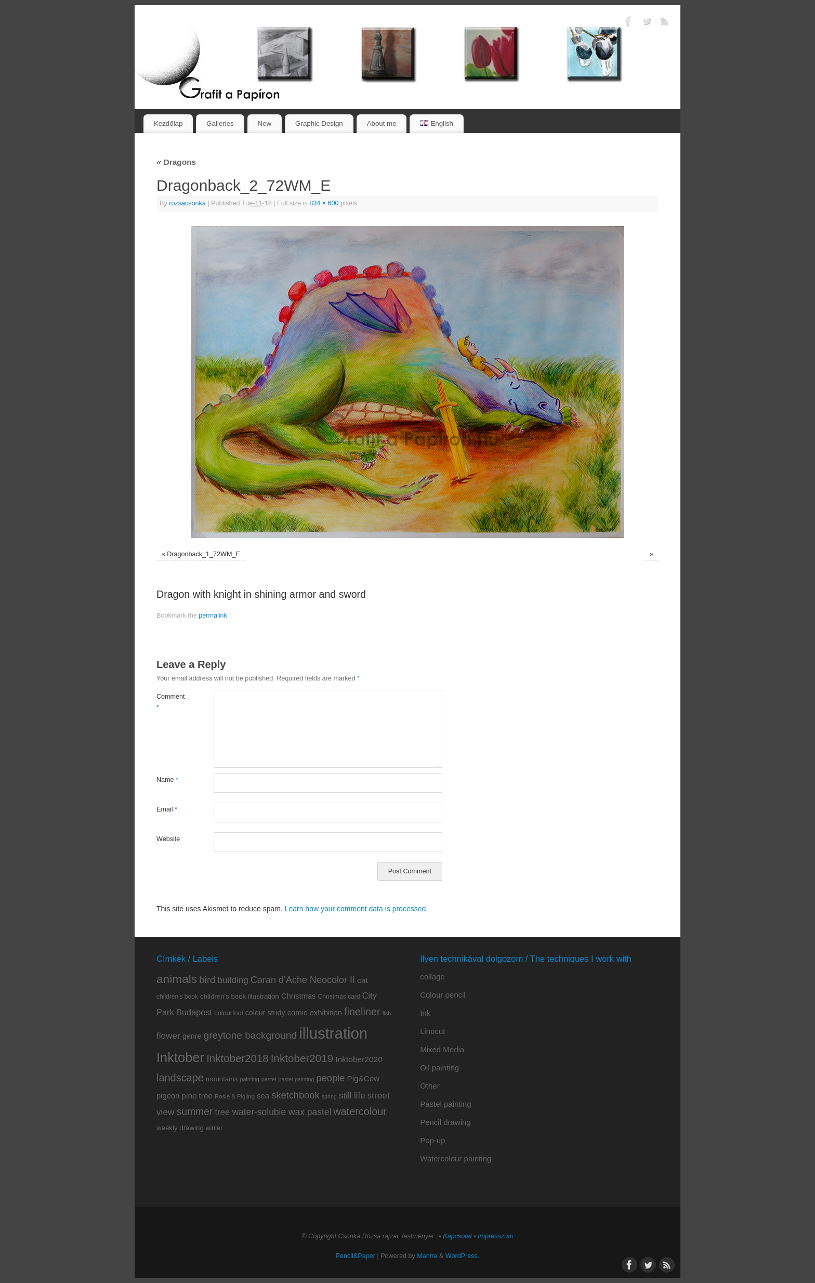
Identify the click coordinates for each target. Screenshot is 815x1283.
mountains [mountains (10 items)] (222, 1079)
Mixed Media (442, 1049)
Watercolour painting (455, 1158)
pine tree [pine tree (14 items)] (197, 1095)
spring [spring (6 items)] (329, 1096)
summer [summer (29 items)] (195, 1111)
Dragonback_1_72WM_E (203, 554)
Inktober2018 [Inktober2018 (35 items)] (237, 1058)
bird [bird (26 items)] (207, 979)
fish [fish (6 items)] (387, 1013)
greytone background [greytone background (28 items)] (250, 1035)
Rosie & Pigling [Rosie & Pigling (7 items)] (235, 1096)
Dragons (176, 162)
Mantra (427, 1256)
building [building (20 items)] (233, 980)
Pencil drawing (445, 1122)
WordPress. (462, 1256)
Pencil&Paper (355, 1256)
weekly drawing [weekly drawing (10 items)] (180, 1128)
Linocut (432, 1031)
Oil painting (439, 1067)
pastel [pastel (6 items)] (268, 1079)
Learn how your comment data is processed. (356, 909)
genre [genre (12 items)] (191, 1036)
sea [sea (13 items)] (263, 1096)
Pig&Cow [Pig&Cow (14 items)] (363, 1078)
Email (166, 809)
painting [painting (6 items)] (249, 1079)
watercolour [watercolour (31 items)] (360, 1111)
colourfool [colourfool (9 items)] (228, 1013)
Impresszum (496, 1236)
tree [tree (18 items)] (222, 1112)
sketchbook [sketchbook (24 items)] (295, 1095)
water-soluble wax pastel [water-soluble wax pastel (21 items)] (281, 1112)
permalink (213, 615)
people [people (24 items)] (330, 1077)
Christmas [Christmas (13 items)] (298, 996)
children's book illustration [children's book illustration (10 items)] (239, 996)
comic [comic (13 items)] (297, 1013)
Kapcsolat (457, 1236)
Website (168, 839)
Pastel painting (445, 1103)
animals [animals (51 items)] (176, 979)
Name (167, 779)
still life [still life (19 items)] (352, 1096)
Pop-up (432, 1140)
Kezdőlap (168, 123)
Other (430, 1085)
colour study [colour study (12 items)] (265, 1013)
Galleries (219, 123)
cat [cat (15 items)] (362, 980)
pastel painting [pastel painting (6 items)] (296, 1079)
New (265, 123)
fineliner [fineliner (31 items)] (362, 1011)
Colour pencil (443, 994)
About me (382, 123)
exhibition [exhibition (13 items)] (326, 1013)
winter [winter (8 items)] (214, 1128)
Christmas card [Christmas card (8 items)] (339, 996)
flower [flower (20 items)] (168, 1035)
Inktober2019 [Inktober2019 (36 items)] (302, 1058)
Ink (425, 1013)
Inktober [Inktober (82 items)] (180, 1057)
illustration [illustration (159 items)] (333, 1033)
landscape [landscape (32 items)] (180, 1077)
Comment (170, 702)
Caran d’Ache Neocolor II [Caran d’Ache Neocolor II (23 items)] (303, 980)
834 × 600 (323, 203)
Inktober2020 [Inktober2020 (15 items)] (359, 1059)
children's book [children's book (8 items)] (177, 996)
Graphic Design (319, 123)
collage (432, 976)
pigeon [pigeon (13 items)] (167, 1096)
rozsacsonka (187, 203)
